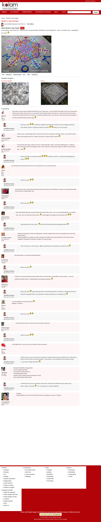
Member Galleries (90, 1)
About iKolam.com (39, 519)
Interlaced (34, 74)
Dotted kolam (17, 74)
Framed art (72, 470)
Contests (6, 499)
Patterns (4, 467)
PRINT (22, 28)
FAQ (5, 503)
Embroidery (50, 476)
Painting (49, 470)
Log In (64, 12)
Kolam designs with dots (11, 494)
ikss (24, 74)
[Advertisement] (52, 6)
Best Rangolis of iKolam (43, 12)
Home (3, 18)
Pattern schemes (8, 485)
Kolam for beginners (9, 492)
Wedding (28, 476)
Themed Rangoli (26, 12)
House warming (30, 474)
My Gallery (30, 24)
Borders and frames (9, 478)
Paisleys (6, 472)
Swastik (6, 476)
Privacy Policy (49, 519)
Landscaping (72, 474)
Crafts (56, 12)
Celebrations (27, 467)
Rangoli (4, 12)
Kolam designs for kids (10, 496)
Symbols (6, 470)
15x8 (28, 74)
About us (6, 505)
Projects (69, 467)
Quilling (49, 472)
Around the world (30, 470)
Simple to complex (9, 487)
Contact (65, 519)
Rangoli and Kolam (7, 490)
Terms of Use (57, 519)
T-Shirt (70, 476)
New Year (28, 472)
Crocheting (50, 481)
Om (5, 474)
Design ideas (7, 481)
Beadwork (50, 474)
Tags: (2, 74)
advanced (8, 74)
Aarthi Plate (50, 478)
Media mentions (8, 501)
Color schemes (8, 483)
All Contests (14, 12)
